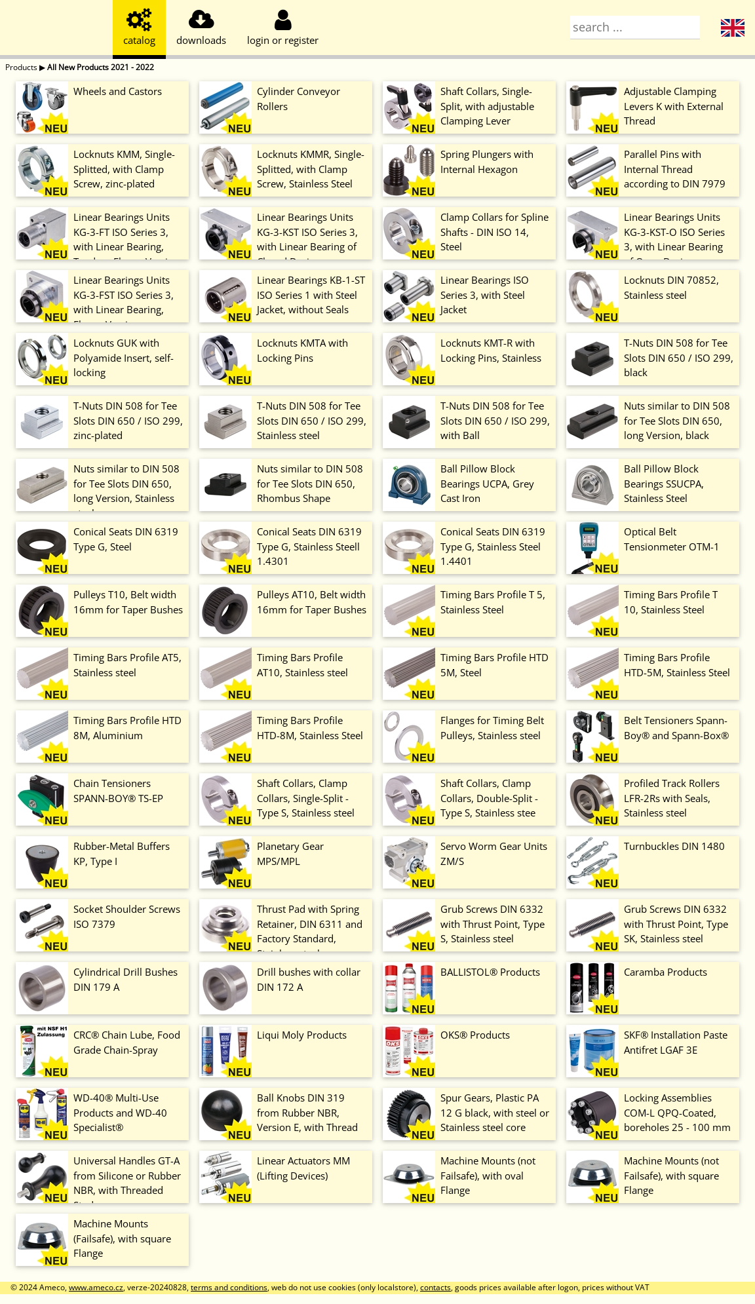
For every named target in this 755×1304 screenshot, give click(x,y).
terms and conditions (229, 1287)
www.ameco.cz (96, 1287)
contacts (435, 1287)
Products (21, 67)
